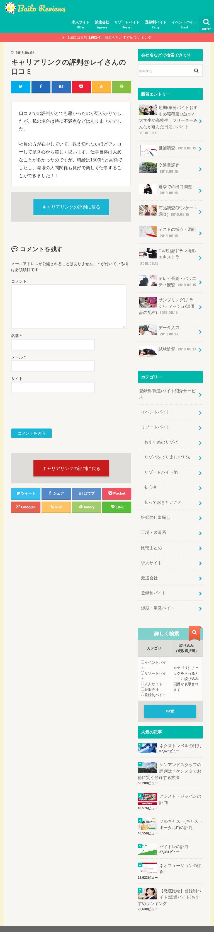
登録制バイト (156, 25)
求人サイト (81, 25)
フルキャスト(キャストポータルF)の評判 (180, 814)
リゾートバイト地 (161, 465)
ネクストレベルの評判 (180, 736)
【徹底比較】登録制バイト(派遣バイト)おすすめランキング (169, 886)
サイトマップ (19, 923)
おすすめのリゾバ (161, 436)
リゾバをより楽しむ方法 (167, 451)
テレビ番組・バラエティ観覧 (167, 278)
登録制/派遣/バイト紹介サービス (167, 388)
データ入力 (159, 326)
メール (18, 357)
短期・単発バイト (157, 598)
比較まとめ (151, 539)
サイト (17, 379)
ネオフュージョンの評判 (180, 858)
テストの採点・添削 (167, 230)
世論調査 (167, 149)
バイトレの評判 (173, 836)
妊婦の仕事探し (155, 510)
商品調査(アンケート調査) (168, 209)
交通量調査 (159, 167)
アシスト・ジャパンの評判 (180, 789)
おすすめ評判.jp (158, 923)
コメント (19, 282)
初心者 (150, 480)
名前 (16, 336)
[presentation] (53, 411)
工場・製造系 (153, 524)
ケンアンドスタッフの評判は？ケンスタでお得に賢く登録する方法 (169, 761)
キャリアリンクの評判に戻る (71, 207)
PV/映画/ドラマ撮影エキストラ (167, 254)
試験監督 (167, 346)
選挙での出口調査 (165, 188)
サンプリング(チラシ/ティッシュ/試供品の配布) (168, 302)
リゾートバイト (127, 25)
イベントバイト (184, 25)
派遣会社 (102, 25)
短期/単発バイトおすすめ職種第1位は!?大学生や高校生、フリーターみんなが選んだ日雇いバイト (168, 120)
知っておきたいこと (163, 495)
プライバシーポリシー (58, 923)
